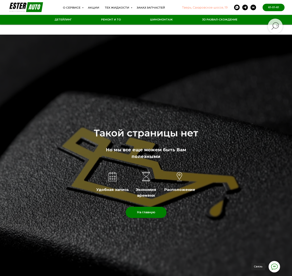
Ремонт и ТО (111, 19)
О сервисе (72, 7)
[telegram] (245, 7)
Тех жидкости (117, 7)
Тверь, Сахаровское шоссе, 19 (205, 7)
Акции (93, 7)
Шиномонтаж (161, 19)
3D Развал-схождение (219, 19)
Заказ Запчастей (151, 7)
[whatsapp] (237, 7)
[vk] (253, 7)
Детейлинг (63, 19)
